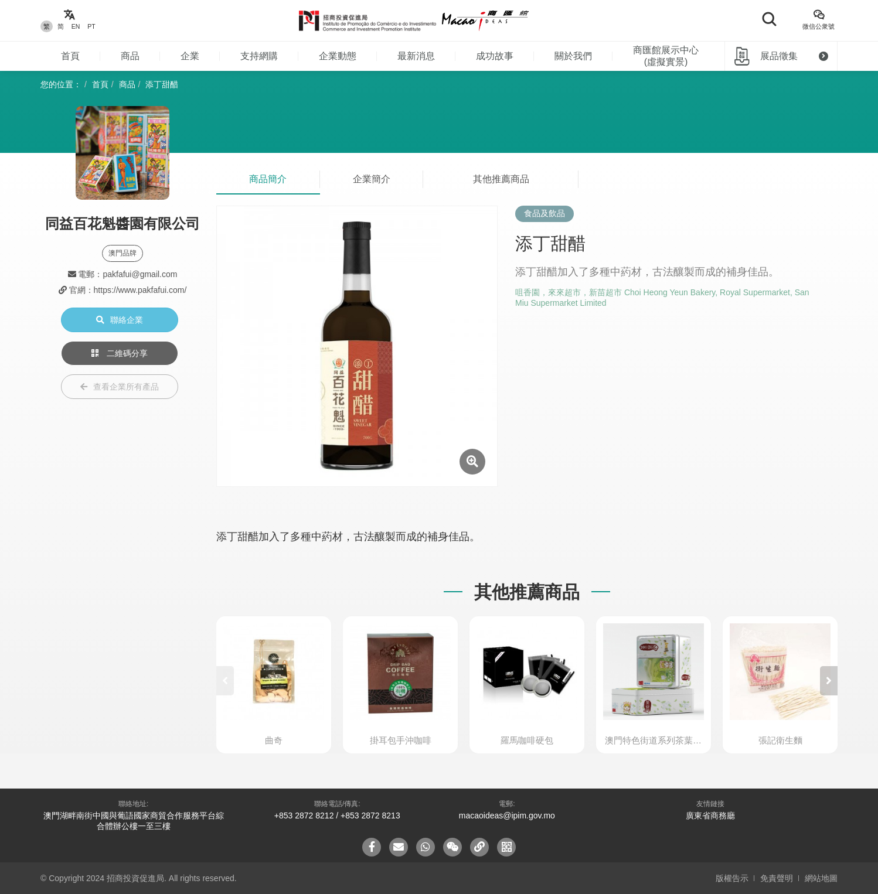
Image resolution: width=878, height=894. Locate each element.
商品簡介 (268, 179)
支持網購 (259, 56)
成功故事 (494, 56)
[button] (829, 680)
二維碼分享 (119, 353)
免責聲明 (776, 878)
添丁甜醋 (161, 84)
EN (76, 26)
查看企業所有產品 (119, 386)
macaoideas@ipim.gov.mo (507, 815)
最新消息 (416, 56)
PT (91, 26)
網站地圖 (821, 878)
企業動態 (337, 56)
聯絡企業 (119, 320)
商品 (130, 56)
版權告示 (732, 878)
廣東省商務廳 (710, 815)
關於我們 (573, 56)
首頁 (70, 56)
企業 (190, 56)
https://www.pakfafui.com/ (140, 290)
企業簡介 (371, 179)
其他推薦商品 (501, 179)
